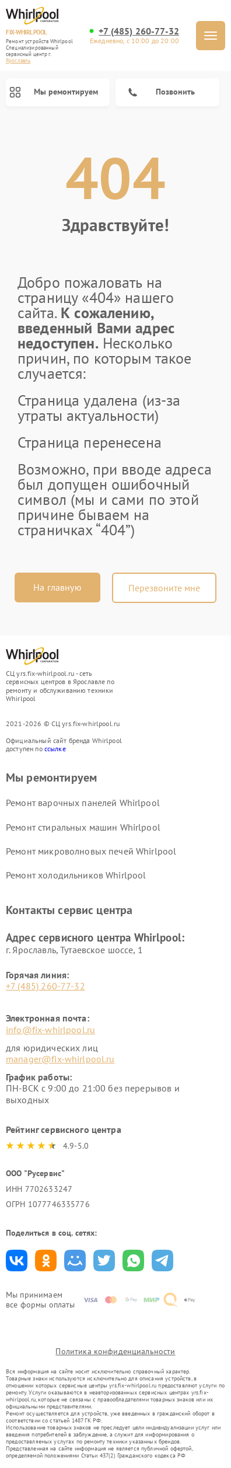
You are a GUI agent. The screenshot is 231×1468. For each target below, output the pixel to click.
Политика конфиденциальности (115, 1351)
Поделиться (16, 1260)
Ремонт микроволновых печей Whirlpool (91, 851)
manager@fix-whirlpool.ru (60, 1059)
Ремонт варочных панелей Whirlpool (83, 802)
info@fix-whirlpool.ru (50, 1029)
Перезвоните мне (164, 588)
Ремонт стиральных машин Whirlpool (83, 827)
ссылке (55, 748)
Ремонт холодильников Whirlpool (76, 875)
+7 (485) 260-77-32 (139, 31)
